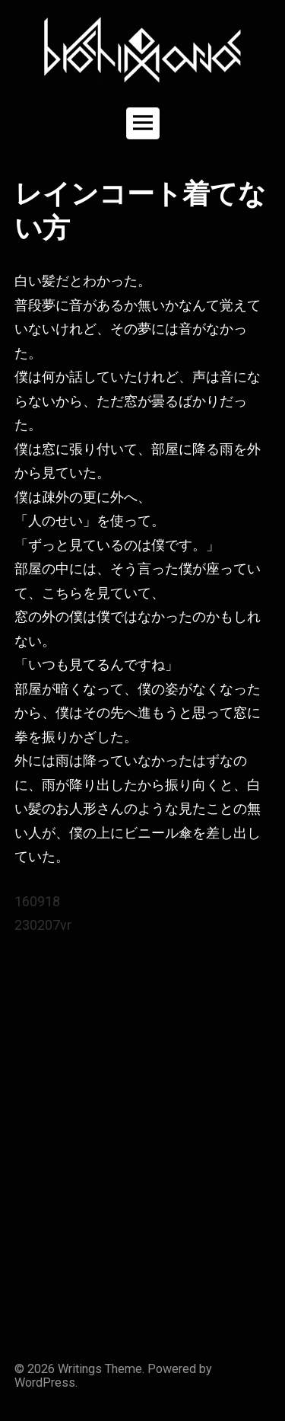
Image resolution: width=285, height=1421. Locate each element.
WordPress (44, 1382)
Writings (80, 1369)
